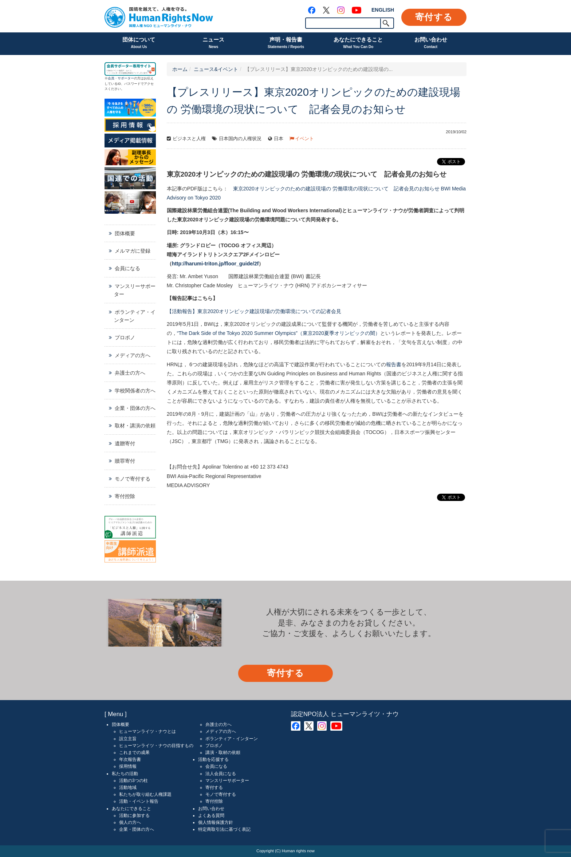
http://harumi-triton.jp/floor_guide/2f (215, 263)
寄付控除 (125, 496)
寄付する (434, 17)
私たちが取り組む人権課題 (145, 794)
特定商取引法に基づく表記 (224, 829)
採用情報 (128, 766)
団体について (138, 43)
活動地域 (128, 787)
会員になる (127, 268)
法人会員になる (220, 773)
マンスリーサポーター (134, 290)
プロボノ (125, 337)
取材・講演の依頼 (135, 426)
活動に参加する (134, 815)
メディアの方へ (132, 355)
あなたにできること (358, 43)
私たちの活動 (125, 773)
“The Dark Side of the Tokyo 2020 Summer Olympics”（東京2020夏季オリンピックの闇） (278, 333)
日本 (278, 138)
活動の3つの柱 (133, 780)
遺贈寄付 (125, 443)
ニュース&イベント (216, 69)
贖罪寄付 (125, 461)
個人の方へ (130, 822)
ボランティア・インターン (134, 316)
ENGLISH (382, 10)
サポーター (126, 78)
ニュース (213, 43)
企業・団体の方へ (135, 408)
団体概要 (125, 233)
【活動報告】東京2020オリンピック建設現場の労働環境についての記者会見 (254, 311)
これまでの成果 (134, 752)
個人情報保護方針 (215, 822)
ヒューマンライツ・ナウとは (147, 731)
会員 (111, 78)
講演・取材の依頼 (222, 752)
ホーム (180, 69)
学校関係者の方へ (135, 391)
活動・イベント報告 (138, 801)
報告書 (393, 364)
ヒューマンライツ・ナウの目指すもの (156, 745)
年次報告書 (130, 759)
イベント (304, 138)
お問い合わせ (430, 43)
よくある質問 (211, 815)
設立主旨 (128, 738)
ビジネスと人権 (189, 138)
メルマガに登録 (132, 251)
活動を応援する (213, 759)
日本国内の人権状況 (240, 138)
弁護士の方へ (130, 373)
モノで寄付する (132, 479)
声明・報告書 (286, 43)
